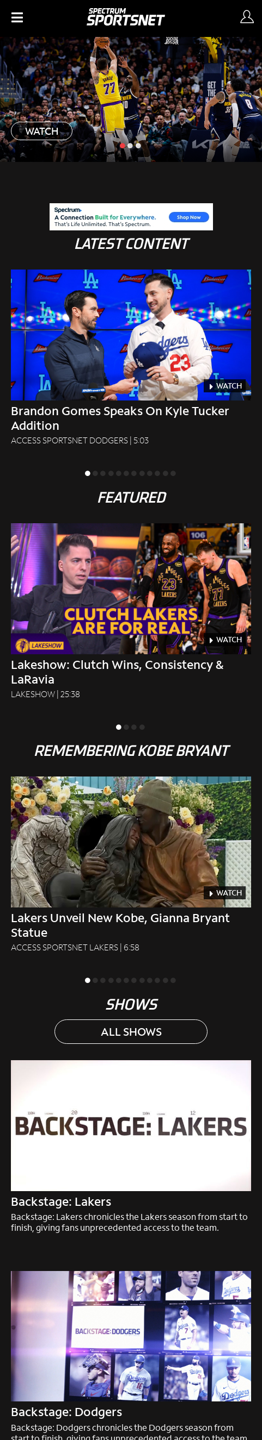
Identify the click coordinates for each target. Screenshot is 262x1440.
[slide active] (123, 145)
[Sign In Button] (246, 18)
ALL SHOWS (131, 1031)
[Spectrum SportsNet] (126, 22)
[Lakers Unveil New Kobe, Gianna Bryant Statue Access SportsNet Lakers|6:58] (131, 865)
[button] (16, 18)
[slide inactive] (131, 145)
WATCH (41, 130)
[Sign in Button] (246, 17)
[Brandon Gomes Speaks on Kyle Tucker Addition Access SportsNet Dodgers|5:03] (131, 358)
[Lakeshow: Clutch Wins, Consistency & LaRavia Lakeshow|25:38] (131, 611)
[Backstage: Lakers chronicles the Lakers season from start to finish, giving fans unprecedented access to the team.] (131, 1146)
